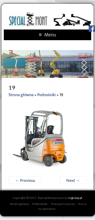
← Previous (25, 180)
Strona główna (21, 95)
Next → (73, 180)
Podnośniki (46, 95)
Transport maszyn (63, 204)
